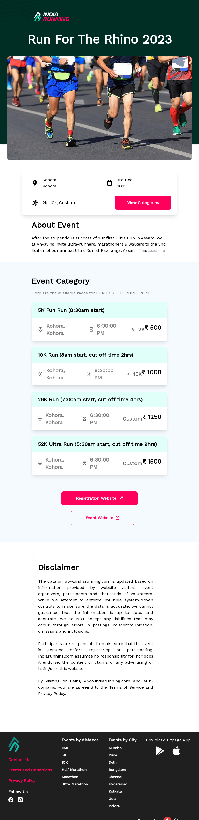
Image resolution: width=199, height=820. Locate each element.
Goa (112, 799)
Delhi (113, 762)
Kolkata (115, 791)
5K (64, 755)
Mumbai (115, 748)
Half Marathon (74, 770)
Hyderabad (118, 784)
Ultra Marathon (75, 784)
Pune (113, 755)
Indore (114, 806)
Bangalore (117, 770)
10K (65, 762)
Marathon (70, 777)
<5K (65, 748)
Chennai (115, 777)
